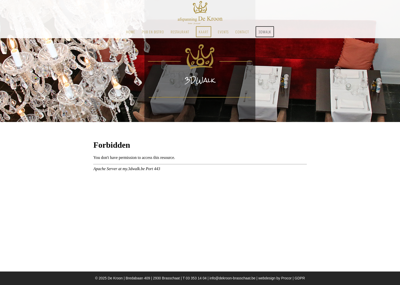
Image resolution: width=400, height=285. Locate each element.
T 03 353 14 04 (195, 278)
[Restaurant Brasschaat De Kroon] (199, 12)
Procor (286, 278)
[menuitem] (131, 31)
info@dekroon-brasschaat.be (232, 278)
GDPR (300, 278)
